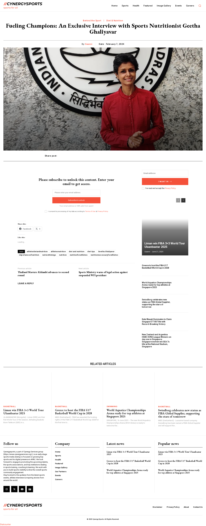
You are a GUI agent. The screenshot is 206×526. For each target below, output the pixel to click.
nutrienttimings (49, 255)
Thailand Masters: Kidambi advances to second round (43, 274)
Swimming (112, 406)
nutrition (63, 255)
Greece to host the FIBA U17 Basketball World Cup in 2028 (155, 266)
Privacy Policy (102, 211)
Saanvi (88, 44)
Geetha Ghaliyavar (106, 251)
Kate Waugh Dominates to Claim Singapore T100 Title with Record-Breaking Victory (157, 321)
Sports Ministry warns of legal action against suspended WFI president (103, 274)
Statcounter (5, 524)
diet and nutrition (76, 251)
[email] (76, 192)
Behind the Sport (92, 20)
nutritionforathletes (79, 255)
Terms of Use (90, 211)
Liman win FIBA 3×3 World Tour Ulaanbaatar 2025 (164, 245)
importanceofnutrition (29, 255)
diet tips (91, 251)
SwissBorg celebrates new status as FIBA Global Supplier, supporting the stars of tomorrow (156, 303)
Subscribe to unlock (76, 200)
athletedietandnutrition (37, 251)
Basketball (9, 406)
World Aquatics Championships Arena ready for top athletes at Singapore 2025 (157, 285)
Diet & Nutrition (114, 20)
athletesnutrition (58, 251)
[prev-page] (178, 200)
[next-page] (183, 200)
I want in (165, 181)
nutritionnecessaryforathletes (104, 255)
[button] (199, 5)
